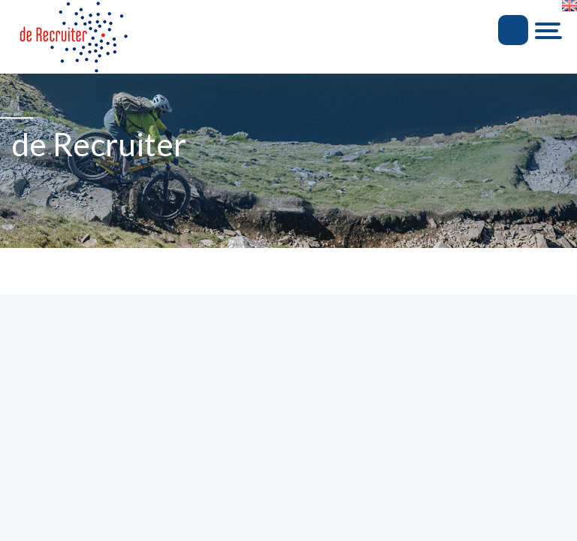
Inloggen (513, 30)
